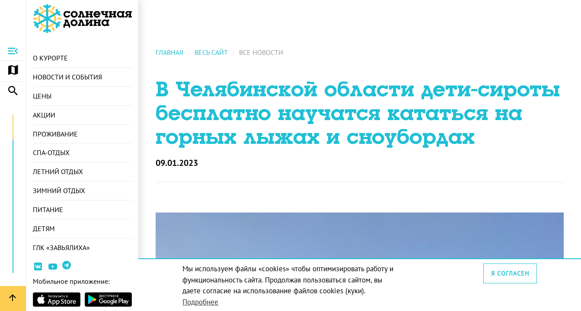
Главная (169, 52)
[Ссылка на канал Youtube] (53, 268)
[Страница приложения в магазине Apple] (56, 299)
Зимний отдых (59, 190)
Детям (44, 228)
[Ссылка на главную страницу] (82, 18)
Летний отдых (58, 171)
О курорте (50, 58)
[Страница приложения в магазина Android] (108, 299)
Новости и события (67, 77)
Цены (42, 96)
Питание (48, 209)
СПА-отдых (51, 152)
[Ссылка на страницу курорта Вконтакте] (38, 268)
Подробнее (200, 302)
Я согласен (510, 273)
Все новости (261, 52)
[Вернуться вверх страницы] (13, 298)
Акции (44, 115)
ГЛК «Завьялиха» (61, 247)
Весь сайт (211, 52)
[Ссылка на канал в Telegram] (67, 268)
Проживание (55, 134)
